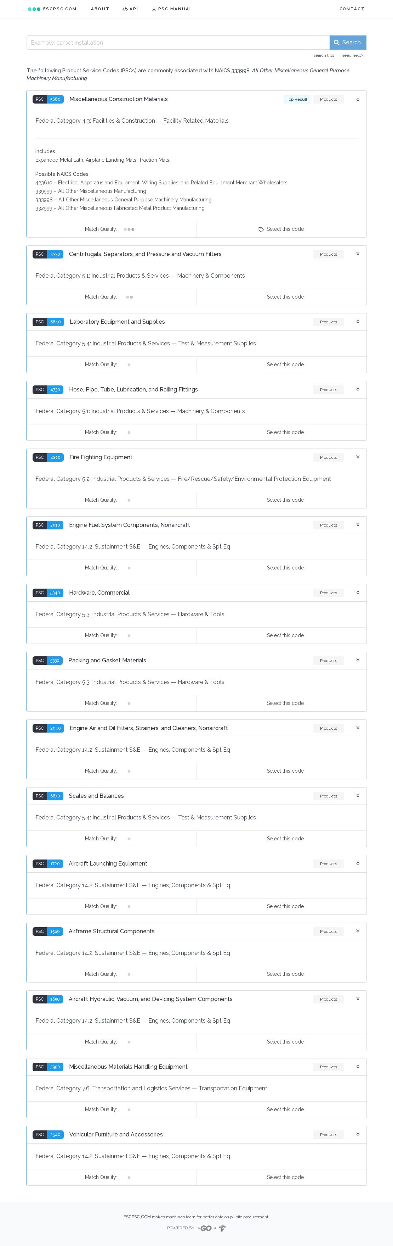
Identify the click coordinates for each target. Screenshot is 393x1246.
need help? (352, 55)
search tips (323, 55)
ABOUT (100, 8)
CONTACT (352, 8)
